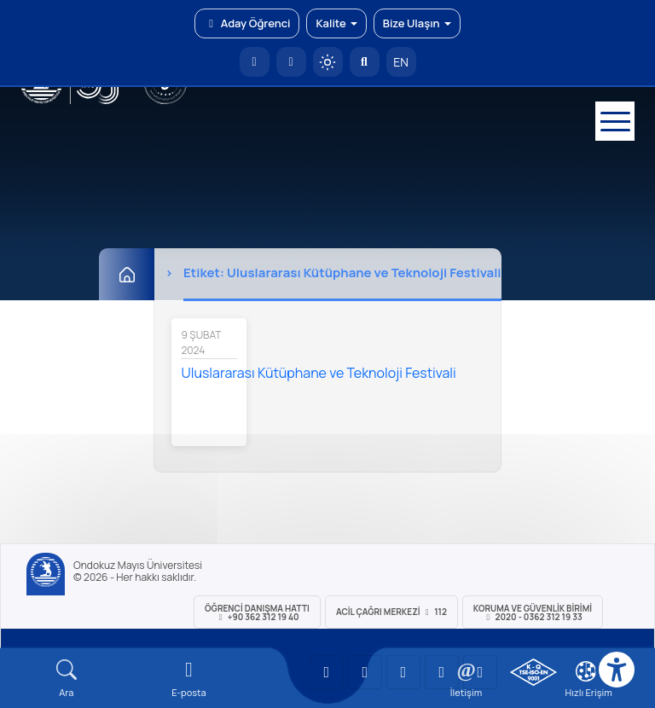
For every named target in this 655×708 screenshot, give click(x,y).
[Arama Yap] (365, 62)
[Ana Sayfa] (126, 274)
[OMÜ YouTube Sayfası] (327, 672)
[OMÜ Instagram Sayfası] (403, 672)
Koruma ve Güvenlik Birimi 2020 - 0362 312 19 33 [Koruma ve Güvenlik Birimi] (532, 612)
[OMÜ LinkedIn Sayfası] (365, 672)
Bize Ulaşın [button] (417, 23)
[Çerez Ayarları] (586, 671)
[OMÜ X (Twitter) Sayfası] (442, 672)
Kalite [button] (336, 23)
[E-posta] (291, 62)
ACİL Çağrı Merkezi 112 (391, 612)
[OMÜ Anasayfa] (255, 62)
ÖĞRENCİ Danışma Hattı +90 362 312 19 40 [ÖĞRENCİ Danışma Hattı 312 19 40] (257, 612)
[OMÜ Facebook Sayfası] (480, 672)
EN (401, 62)
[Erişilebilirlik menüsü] (616, 669)
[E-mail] (189, 678)
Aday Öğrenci (247, 23)
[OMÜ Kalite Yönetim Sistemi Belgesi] (533, 672)
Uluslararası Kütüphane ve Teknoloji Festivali (318, 372)
